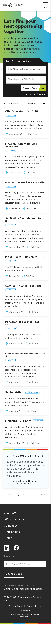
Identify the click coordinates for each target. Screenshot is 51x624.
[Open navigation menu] (47, 5)
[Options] (44, 111)
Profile (8, 538)
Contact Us (11, 525)
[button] (25, 123)
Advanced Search (35, 94)
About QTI (10, 513)
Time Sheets (12, 531)
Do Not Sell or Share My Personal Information (25, 616)
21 (35, 494)
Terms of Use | (34, 606)
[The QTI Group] (11, 4)
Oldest (43, 103)
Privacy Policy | (16, 606)
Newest (32, 103)
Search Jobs (34, 88)
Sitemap (25, 610)
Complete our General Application (28, 482)
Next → (44, 494)
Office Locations (14, 519)
